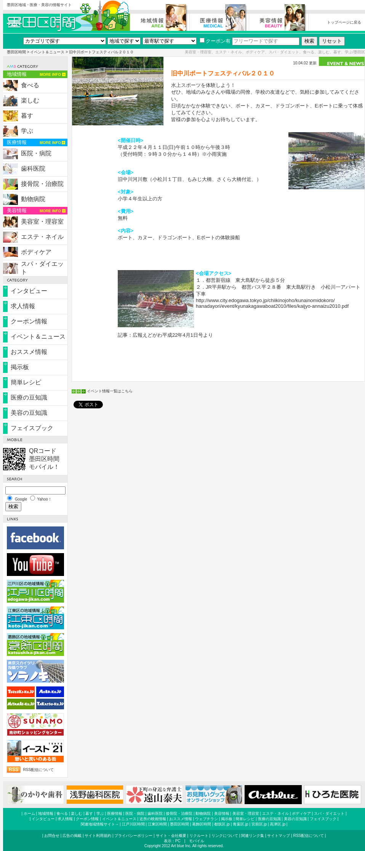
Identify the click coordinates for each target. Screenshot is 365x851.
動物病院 (33, 199)
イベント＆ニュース (47, 52)
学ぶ (27, 131)
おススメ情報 (29, 352)
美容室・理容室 (42, 221)
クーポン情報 (29, 321)
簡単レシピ (26, 382)
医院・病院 (36, 153)
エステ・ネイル (42, 237)
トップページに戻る (344, 22)
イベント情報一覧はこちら (110, 391)
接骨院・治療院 (42, 184)
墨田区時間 (16, 52)
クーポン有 (215, 41)
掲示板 (20, 367)
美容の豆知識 (29, 413)
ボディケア (36, 252)
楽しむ (30, 100)
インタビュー (29, 291)
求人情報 (23, 306)
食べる (30, 85)
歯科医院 (33, 168)
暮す (27, 115)
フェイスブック (32, 428)
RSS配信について (38, 770)
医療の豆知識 (29, 397)
